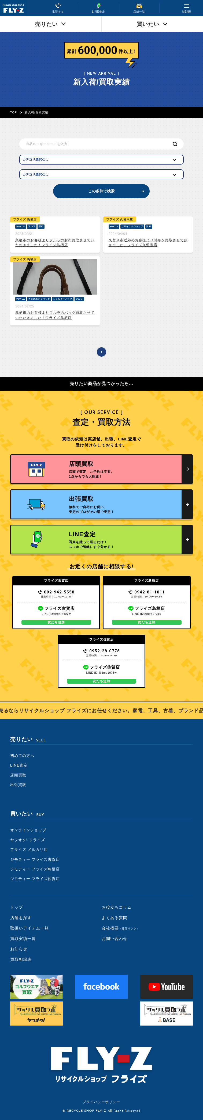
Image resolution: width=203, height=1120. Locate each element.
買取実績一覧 (23, 938)
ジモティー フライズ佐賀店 (35, 879)
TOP (13, 112)
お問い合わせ (114, 938)
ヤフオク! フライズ (27, 840)
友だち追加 (56, 622)
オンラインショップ (28, 830)
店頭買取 (18, 775)
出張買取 (18, 785)
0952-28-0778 (101, 651)
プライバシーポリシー (101, 1102)
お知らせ (18, 949)
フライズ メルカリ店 (29, 849)
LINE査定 (19, 765)
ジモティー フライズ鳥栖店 (35, 869)
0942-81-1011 (146, 592)
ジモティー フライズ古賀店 (35, 859)
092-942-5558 (56, 592)
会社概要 (120, 928)
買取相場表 (21, 959)
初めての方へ (22, 755)
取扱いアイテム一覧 (29, 928)
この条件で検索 (101, 191)
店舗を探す (21, 917)
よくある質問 (114, 917)
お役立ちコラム (117, 907)
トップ (16, 907)
